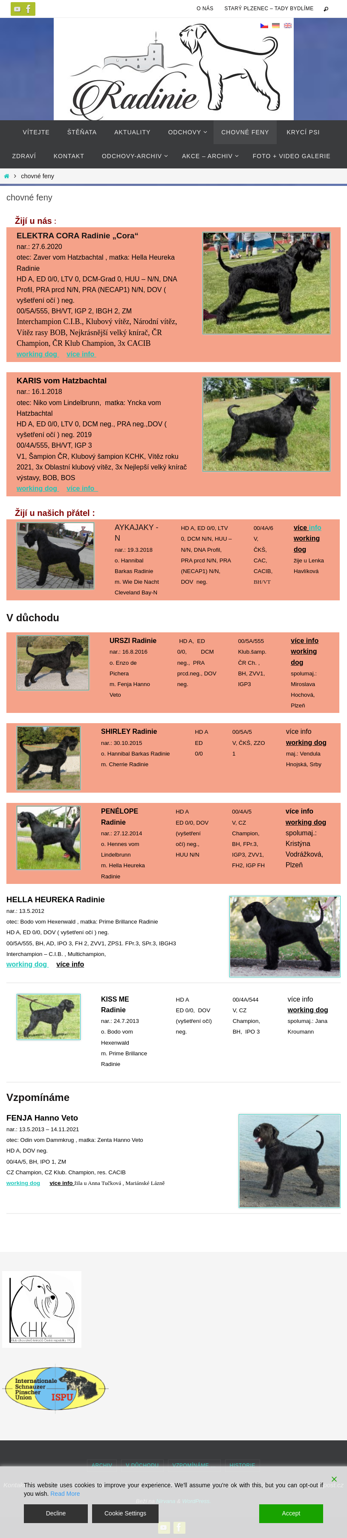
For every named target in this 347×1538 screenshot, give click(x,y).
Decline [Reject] (56, 1513)
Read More (65, 1493)
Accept (291, 1513)
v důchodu (142, 1465)
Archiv (102, 1465)
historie (242, 1465)
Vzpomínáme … (194, 1465)
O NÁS (205, 9)
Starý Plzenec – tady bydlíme (269, 9)
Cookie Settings (125, 1513)
